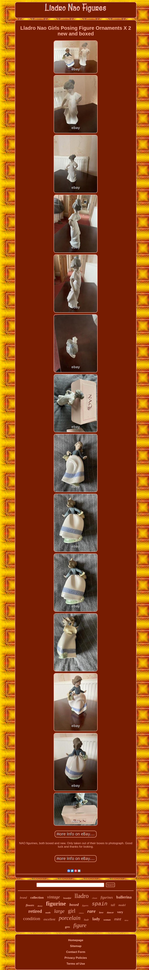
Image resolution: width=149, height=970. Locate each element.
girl (71, 911)
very (120, 912)
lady (96, 919)
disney (40, 906)
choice (81, 913)
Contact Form (75, 952)
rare (91, 911)
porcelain (69, 918)
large (59, 911)
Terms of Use (75, 963)
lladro (82, 896)
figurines (107, 897)
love (101, 912)
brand (23, 897)
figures (85, 905)
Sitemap (75, 946)
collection (37, 897)
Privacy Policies (76, 957)
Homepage (75, 940)
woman (107, 919)
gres (67, 926)
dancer (110, 912)
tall (113, 905)
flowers (30, 905)
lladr (86, 919)
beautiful (67, 898)
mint (117, 919)
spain (99, 904)
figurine (56, 903)
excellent (49, 919)
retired (35, 911)
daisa (126, 920)
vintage (53, 897)
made (48, 912)
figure (79, 925)
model (122, 905)
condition (31, 918)
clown (94, 898)
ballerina (124, 897)
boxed (74, 904)
